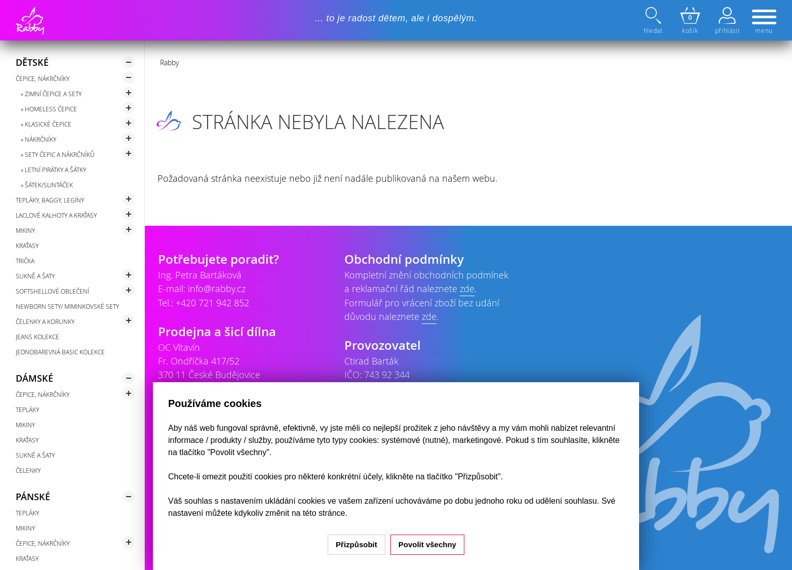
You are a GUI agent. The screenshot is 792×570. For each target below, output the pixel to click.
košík (690, 20)
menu (764, 22)
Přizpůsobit (356, 544)
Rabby (169, 62)
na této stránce (318, 513)
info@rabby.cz (217, 288)
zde (467, 288)
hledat (654, 20)
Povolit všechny (427, 544)
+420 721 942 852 (212, 303)
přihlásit (727, 20)
